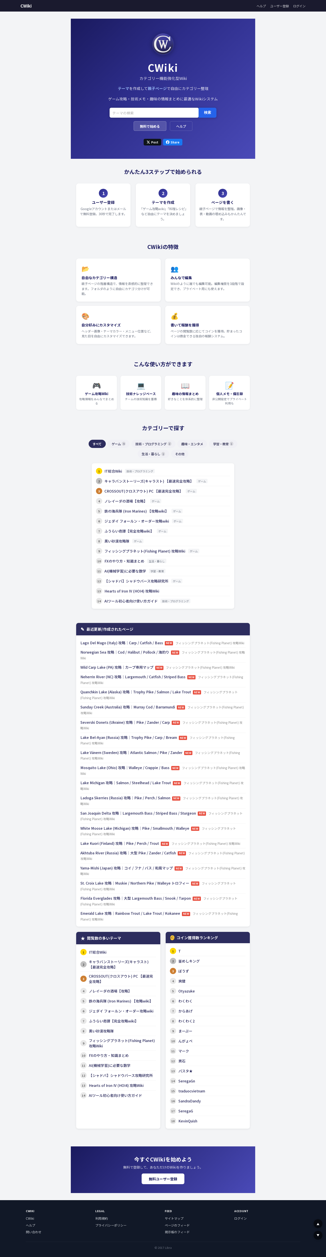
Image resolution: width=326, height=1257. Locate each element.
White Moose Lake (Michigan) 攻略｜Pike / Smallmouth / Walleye (135, 828)
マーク (183, 1051)
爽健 (181, 981)
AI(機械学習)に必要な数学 (125, 571)
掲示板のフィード (177, 1232)
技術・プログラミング (153, 444)
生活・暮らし (153, 453)
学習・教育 (223, 444)
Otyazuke (186, 991)
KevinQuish (187, 1121)
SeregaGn (186, 1081)
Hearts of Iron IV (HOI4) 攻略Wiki (131, 591)
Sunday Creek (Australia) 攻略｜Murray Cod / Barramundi (128, 707)
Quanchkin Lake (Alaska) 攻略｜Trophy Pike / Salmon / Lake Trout (136, 691)
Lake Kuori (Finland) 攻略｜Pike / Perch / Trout (120, 843)
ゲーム (119, 444)
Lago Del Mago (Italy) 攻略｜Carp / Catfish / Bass (122, 642)
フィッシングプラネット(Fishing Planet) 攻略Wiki (144, 551)
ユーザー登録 (279, 6)
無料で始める (150, 126)
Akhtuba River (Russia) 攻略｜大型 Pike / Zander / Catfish (128, 852)
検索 (207, 112)
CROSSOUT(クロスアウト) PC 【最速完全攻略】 (143, 491)
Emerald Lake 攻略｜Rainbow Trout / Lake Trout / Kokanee (130, 913)
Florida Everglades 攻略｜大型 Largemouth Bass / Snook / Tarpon (136, 898)
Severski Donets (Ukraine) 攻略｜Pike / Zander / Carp (125, 722)
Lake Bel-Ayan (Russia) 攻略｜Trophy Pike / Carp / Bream (129, 737)
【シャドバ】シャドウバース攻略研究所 (136, 581)
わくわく (185, 1001)
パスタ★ (185, 1071)
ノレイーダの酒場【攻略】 (125, 501)
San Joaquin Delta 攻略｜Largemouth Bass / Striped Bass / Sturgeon (138, 813)
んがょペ (185, 1041)
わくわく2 (186, 1021)
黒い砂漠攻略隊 (116, 541)
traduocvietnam (191, 1091)
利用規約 (101, 1218)
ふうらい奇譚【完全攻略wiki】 (129, 531)
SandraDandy (189, 1101)
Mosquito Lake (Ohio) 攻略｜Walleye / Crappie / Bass (125, 767)
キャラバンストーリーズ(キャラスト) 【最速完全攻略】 (149, 481)
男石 (181, 1061)
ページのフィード (177, 1225)
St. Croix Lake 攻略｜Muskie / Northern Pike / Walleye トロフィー (135, 883)
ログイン (299, 6)
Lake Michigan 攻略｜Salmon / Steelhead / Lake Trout (126, 782)
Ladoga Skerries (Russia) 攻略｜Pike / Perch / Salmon (125, 797)
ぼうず (183, 971)
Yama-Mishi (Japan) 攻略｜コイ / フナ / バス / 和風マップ (127, 868)
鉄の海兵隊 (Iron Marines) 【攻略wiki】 (136, 511)
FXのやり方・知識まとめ (124, 561)
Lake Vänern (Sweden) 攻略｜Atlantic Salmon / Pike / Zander (131, 752)
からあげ (185, 1011)
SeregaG (185, 1111)
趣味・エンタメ (192, 444)
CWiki (26, 6)
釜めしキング (189, 961)
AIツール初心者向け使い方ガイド (131, 601)
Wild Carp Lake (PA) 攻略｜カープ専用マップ (117, 667)
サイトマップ (174, 1218)
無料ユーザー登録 (163, 1178)
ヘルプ (261, 6)
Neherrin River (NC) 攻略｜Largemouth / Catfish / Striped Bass (133, 676)
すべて (97, 444)
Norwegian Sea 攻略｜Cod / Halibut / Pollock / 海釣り (125, 652)
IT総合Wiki (113, 471)
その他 (179, 453)
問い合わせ (33, 1232)
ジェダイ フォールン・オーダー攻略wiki (136, 521)
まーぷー (185, 1031)
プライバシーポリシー (110, 1225)
